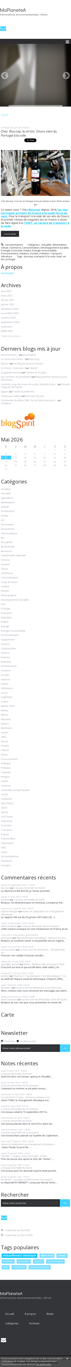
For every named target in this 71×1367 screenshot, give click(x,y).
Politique (6, 763)
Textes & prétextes (24, 391)
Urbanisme (7, 843)
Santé (4, 781)
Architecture (8, 511)
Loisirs (4, 701)
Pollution (44, 253)
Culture (5, 586)
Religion (5, 776)
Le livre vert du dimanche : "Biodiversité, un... (33, 951)
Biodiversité (7, 546)
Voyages (6, 865)
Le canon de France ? (13, 359)
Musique (6, 719)
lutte (5, 1267)
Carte (7, 1014)
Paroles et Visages (36, 372)
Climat (4, 247)
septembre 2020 (10, 322)
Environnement (9, 253)
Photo (4, 754)
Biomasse (6, 551)
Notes (50, 1313)
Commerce (15, 247)
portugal (10, 259)
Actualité (46, 244)
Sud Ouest (7, 816)
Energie (5, 626)
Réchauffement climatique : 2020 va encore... (42, 938)
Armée (4, 515)
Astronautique (9, 533)
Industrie (6, 661)
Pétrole (5, 750)
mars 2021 (7, 295)
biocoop (28, 256)
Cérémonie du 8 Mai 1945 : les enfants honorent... (29, 400)
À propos (30, 1313)
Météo (4, 714)
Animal (5, 506)
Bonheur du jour (35, 396)
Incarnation (29, 354)
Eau (3, 604)
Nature (5, 723)
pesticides (24, 1261)
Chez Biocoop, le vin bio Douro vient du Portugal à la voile (29, 133)
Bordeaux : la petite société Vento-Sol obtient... (27, 1179)
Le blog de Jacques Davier (28, 363)
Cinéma (5, 564)
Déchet (5, 590)
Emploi (27, 250)
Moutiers (6, 987)
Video (4, 852)
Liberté (33, 368)
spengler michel (10, 964)
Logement (6, 697)
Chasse (5, 559)
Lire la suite (10, 233)
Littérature (7, 688)
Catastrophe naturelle (13, 555)
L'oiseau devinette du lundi (29, 888)
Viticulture (6, 256)
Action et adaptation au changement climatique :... (32, 913)
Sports (4, 812)
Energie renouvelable (44, 250)
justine (5, 976)
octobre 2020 (8, 317)
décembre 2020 (9, 309)
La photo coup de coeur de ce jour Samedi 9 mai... (29, 384)
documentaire (55, 1261)
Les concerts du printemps (16, 376)
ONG (3, 737)
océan (4, 732)
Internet (5, 679)
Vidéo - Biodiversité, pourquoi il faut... (45, 964)
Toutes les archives (10, 336)
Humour (5, 657)
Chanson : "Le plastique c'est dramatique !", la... (40, 976)
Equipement (8, 639)
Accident (5, 489)
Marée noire (8, 706)
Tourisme (6, 825)
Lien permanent (12, 244)
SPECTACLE (7, 803)
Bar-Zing (34, 359)
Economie (16, 250)
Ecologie (5, 250)
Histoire (5, 652)
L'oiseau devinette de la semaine (40, 926)
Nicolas (5, 888)
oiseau (62, 1255)
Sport (4, 807)
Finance (5, 644)
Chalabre (6, 403)
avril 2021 (6, 291)
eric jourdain (8, 949)
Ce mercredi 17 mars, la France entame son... (26, 1097)
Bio (2, 537)
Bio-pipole (6, 542)
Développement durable (54, 247)
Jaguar (4, 391)
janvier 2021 (8, 304)
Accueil (9, 1313)
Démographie (8, 595)
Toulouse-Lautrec (11, 396)
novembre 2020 (9, 313)
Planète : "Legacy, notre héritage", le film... (24, 1156)
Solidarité (6, 799)
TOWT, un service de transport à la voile (35, 224)
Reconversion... (9, 354)
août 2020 (6, 326)
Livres (4, 692)
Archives (34, 1323)
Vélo (3, 847)
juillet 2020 (7, 331)
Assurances (7, 529)
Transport (56, 253)
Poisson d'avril (9, 759)
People (5, 745)
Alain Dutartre (9, 926)
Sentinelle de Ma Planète (15, 790)
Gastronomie (8, 648)
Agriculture (7, 498)
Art (2, 520)
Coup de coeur (9, 582)
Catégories (11, 1323)
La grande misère (11, 372)
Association (7, 524)
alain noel (47, 1255)
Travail (5, 834)
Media (4, 710)
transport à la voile (44, 256)
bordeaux (8, 1261)
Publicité (5, 772)
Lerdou (5, 899)
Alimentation (59, 244)
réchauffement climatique (19, 1255)
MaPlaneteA (13, 10)
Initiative (24, 253)
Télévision (7, 821)
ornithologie (19, 1267)
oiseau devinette (39, 1267)
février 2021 (7, 300)
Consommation (30, 247)
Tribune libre (8, 838)
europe (38, 1261)
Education (6, 617)
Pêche (4, 741)
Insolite (34, 253)
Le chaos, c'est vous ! (13, 368)
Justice (4, 683)
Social (4, 794)
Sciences (6, 785)
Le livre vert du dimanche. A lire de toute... (39, 987)
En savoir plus (44, 1364)
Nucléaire (6, 728)
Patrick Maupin (9, 911)
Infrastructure (9, 666)
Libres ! (5, 363)
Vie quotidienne (10, 856)
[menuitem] (9, 1313)
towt (59, 256)
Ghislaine (6, 938)
